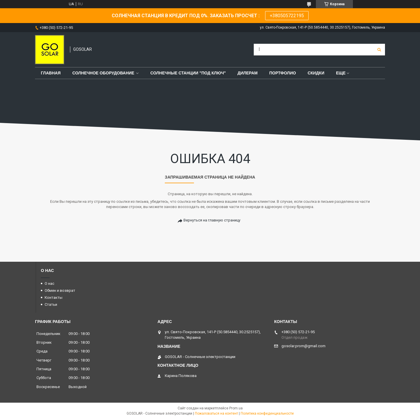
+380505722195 (287, 15)
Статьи (51, 304)
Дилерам (247, 73)
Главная (51, 73)
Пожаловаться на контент (216, 413)
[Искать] (379, 49)
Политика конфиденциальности (267, 413)
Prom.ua (236, 408)
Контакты (53, 297)
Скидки (316, 73)
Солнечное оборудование (103, 73)
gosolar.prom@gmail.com (303, 346)
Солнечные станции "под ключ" (188, 73)
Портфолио (282, 73)
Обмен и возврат (60, 290)
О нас (49, 283)
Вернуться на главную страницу (211, 220)
